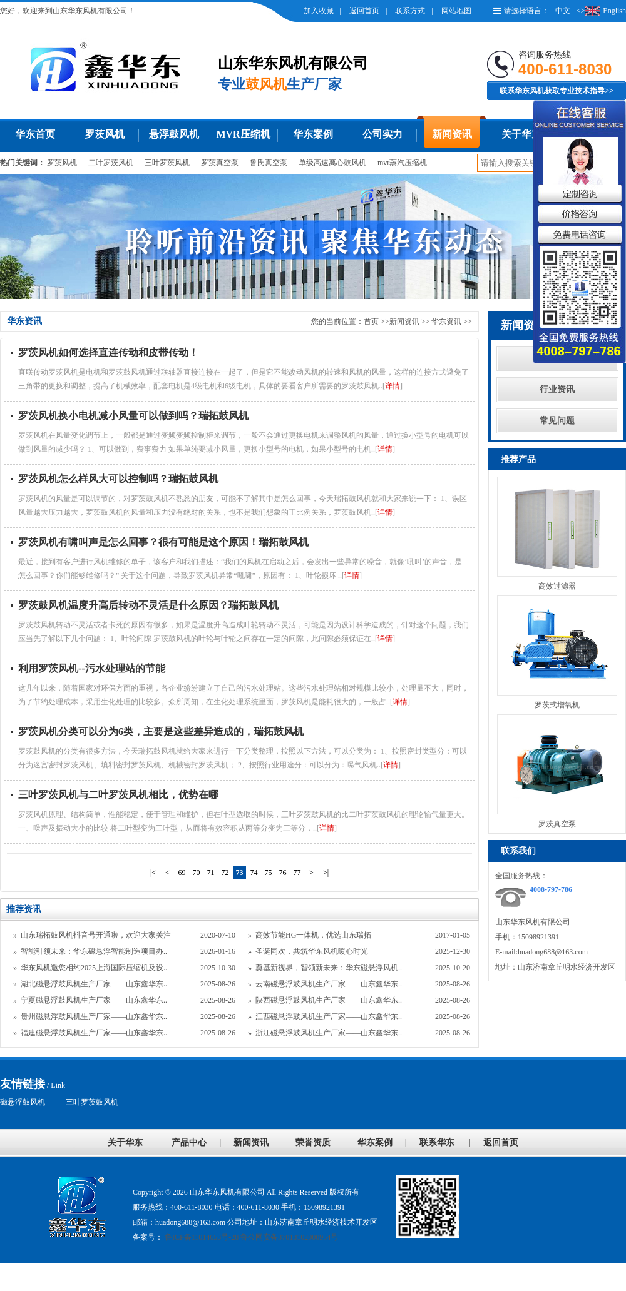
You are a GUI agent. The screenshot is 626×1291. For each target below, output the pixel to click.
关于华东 (521, 134)
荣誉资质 (313, 1142)
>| (326, 872)
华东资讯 (447, 321)
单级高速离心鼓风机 (332, 162)
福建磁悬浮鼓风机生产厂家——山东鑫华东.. (94, 1032)
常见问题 (557, 420)
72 (225, 872)
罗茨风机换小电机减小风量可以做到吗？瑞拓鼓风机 (133, 415)
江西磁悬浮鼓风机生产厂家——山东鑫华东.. (328, 1016)
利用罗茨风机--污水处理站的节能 (91, 668)
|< (153, 872)
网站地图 (456, 10)
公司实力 (382, 134)
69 (182, 872)
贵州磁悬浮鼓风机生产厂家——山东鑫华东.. (94, 1016)
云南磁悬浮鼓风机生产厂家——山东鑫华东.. (328, 984)
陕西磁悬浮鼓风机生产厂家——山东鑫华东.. (328, 1000)
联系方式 (410, 10)
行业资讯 (557, 389)
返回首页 (364, 10)
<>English (601, 10)
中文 (562, 10)
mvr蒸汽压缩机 (402, 162)
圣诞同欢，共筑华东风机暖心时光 (311, 951)
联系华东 (436, 1142)
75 (268, 872)
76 (283, 872)
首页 (371, 321)
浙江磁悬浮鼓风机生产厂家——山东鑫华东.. (328, 1032)
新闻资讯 (452, 134)
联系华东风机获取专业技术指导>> (556, 90)
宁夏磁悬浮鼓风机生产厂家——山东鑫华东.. (94, 1000)
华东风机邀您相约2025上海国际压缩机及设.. (94, 967)
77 (297, 872)
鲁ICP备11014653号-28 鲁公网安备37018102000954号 (250, 1237)
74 (254, 872)
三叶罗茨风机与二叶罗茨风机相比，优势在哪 (118, 794)
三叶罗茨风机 (167, 162)
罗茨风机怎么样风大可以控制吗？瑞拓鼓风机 (118, 478)
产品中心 (189, 1142)
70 (196, 872)
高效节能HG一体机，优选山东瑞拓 (313, 935)
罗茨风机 (105, 134)
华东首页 (35, 134)
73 (240, 872)
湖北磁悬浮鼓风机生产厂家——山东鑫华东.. (94, 984)
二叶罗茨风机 (110, 162)
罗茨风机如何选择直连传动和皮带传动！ (108, 352)
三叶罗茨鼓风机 (92, 1102)
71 (211, 872)
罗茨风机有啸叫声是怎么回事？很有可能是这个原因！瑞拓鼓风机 (163, 542)
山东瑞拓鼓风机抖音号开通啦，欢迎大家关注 (96, 935)
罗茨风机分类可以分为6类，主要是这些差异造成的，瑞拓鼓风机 (161, 731)
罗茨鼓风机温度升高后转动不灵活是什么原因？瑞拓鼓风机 (148, 605)
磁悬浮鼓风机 (22, 1102)
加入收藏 (319, 10)
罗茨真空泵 (220, 162)
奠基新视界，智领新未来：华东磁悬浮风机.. (328, 967)
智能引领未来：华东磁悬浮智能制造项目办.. (94, 951)
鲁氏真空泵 (268, 162)
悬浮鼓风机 (174, 134)
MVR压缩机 (243, 134)
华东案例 (313, 134)
